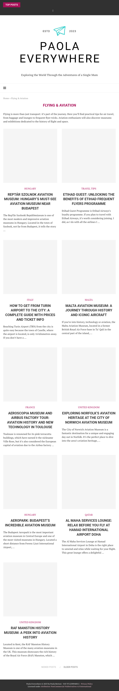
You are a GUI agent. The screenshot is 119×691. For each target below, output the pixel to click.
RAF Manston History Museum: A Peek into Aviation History (30, 632)
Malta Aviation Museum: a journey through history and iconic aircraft (88, 310)
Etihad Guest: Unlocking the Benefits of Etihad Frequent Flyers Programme (89, 199)
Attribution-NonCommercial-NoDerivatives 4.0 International (66, 686)
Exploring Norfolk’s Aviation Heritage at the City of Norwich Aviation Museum (89, 417)
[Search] (114, 87)
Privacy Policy (87, 684)
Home (6, 98)
